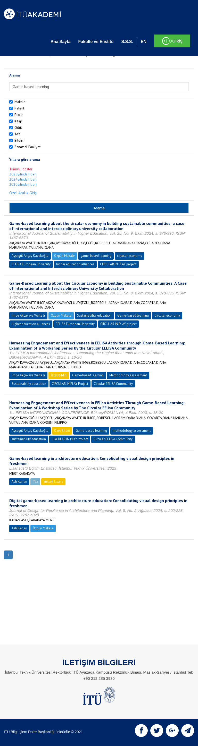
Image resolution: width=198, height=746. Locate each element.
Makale (20, 101)
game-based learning (95, 255)
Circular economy (167, 315)
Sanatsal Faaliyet (27, 147)
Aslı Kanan (19, 481)
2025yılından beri (23, 174)
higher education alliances (75, 264)
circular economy (129, 255)
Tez (17, 134)
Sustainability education (94, 315)
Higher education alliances (31, 324)
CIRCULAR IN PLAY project (118, 264)
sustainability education (29, 439)
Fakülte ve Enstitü (95, 41)
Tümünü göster (20, 169)
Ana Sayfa (60, 41)
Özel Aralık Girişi (23, 192)
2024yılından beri (23, 179)
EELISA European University (31, 264)
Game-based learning (133, 315)
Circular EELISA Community (113, 384)
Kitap (18, 121)
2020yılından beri (23, 184)
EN (143, 41)
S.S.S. (127, 41)
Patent (19, 108)
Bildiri (18, 140)
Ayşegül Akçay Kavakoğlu (30, 255)
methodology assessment (132, 430)
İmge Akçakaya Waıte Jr (28, 315)
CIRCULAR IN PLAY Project (70, 384)
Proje (18, 114)
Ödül (18, 127)
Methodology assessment (128, 375)
